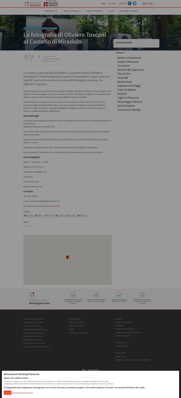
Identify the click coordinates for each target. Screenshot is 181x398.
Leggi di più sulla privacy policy (22, 393)
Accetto (7, 393)
